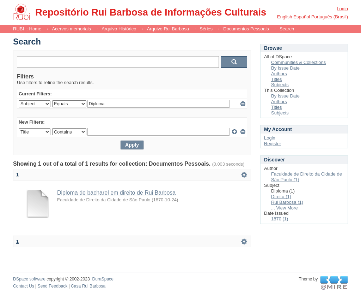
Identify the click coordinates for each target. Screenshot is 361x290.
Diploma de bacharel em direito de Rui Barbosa (116, 193)
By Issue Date (285, 68)
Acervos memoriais (71, 28)
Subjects (280, 84)
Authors (279, 73)
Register (272, 143)
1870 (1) (279, 218)
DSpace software (29, 279)
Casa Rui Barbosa (88, 286)
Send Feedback (53, 286)
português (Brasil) (329, 16)
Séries (206, 28)
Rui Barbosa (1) (287, 202)
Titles (276, 79)
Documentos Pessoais (246, 28)
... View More (284, 208)
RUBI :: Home (27, 28)
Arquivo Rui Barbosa (168, 28)
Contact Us (23, 286)
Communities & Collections (298, 62)
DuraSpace (102, 279)
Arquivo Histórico (119, 28)
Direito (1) (281, 196)
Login (342, 8)
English (284, 16)
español (301, 16)
